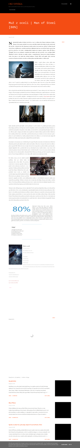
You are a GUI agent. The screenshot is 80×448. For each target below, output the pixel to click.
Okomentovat (15, 417)
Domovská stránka (12, 9)
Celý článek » (47, 395)
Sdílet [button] (63, 42)
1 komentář (14, 395)
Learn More (64, 444)
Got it (70, 444)
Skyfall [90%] (12, 381)
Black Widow (12, 403)
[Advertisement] (30, 361)
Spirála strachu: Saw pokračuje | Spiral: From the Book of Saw (25, 424)
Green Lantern (47, 96)
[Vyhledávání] (64, 4)
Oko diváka (15, 3)
